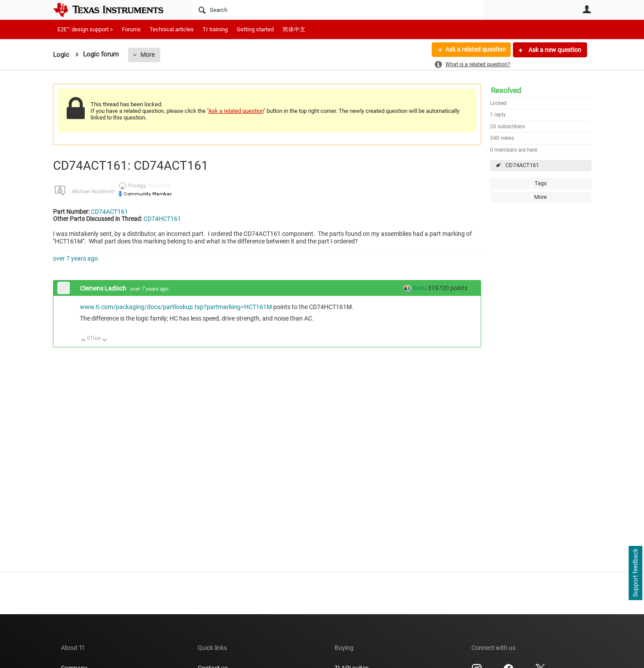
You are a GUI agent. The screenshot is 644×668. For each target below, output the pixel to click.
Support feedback (635, 573)
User (587, 9)
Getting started (255, 29)
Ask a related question (475, 49)
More (147, 54)
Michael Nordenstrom (97, 191)
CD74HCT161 (162, 218)
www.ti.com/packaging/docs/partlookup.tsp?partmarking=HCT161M (176, 306)
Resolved (506, 90)
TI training (215, 29)
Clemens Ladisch (104, 288)
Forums (131, 29)
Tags (541, 183)
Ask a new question (554, 49)
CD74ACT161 (522, 165)
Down (104, 340)
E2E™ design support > (85, 29)
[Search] (338, 9)
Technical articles (172, 29)
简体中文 (293, 29)
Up (83, 340)
